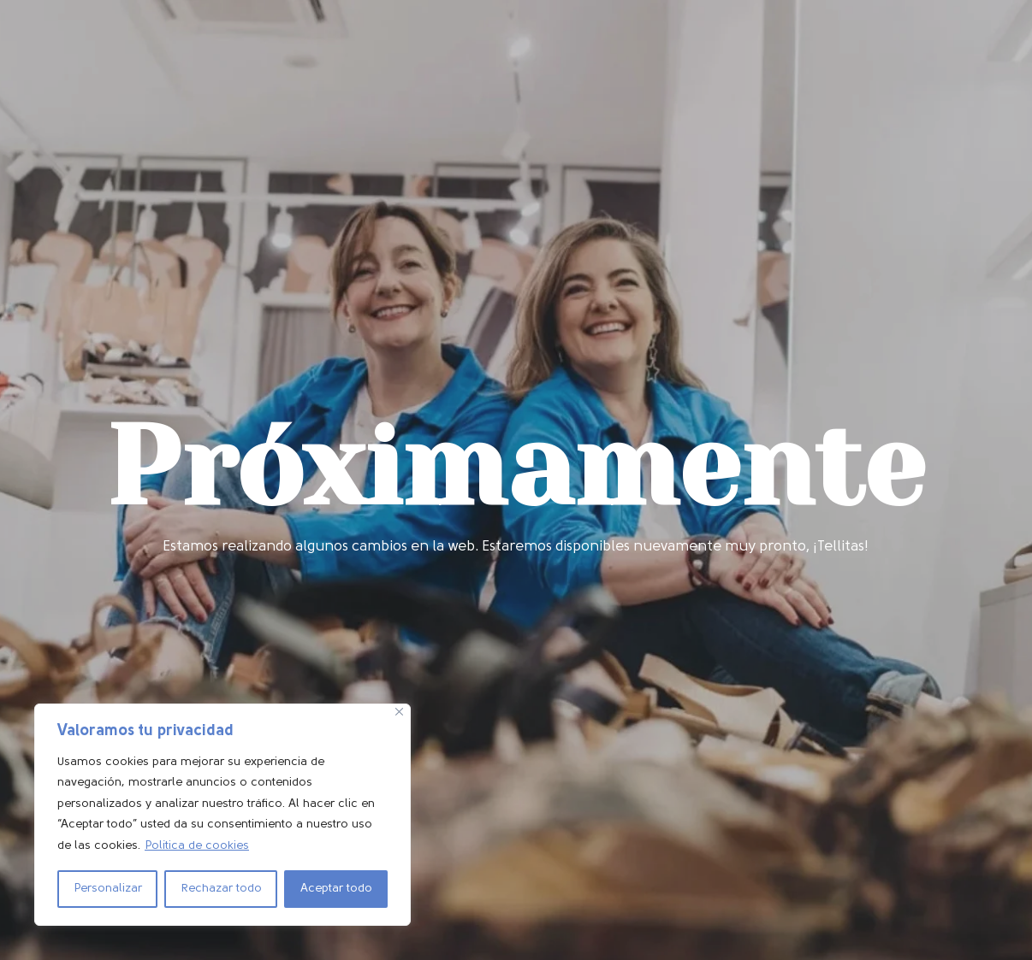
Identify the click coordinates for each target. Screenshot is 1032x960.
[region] (222, 815)
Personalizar (108, 888)
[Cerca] (399, 712)
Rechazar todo (221, 888)
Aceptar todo (336, 888)
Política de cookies (197, 845)
